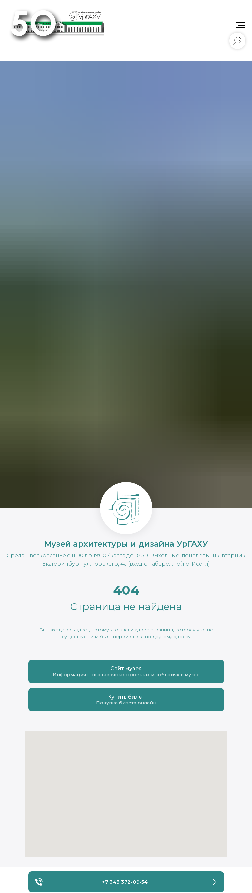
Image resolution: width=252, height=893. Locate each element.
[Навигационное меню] (240, 25)
